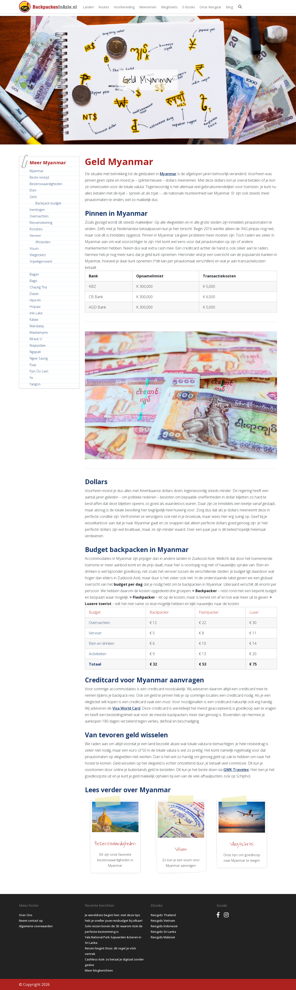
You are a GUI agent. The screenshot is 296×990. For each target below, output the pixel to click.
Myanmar (36, 171)
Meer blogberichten (99, 970)
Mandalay (37, 326)
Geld (33, 197)
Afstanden (42, 242)
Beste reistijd (39, 177)
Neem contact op (31, 920)
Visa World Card (126, 708)
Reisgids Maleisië (163, 937)
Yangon (35, 384)
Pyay (33, 365)
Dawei (34, 293)
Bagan (34, 274)
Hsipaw (35, 306)
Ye (31, 377)
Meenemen (147, 7)
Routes (104, 7)
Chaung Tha (38, 287)
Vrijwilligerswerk (41, 261)
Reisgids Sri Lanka (163, 932)
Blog (229, 7)
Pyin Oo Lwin (39, 371)
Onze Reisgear (210, 7)
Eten (33, 190)
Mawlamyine (39, 332)
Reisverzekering (41, 222)
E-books (188, 7)
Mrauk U (36, 339)
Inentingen (37, 209)
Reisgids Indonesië (164, 926)
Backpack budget (48, 203)
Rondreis (36, 229)
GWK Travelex (236, 769)
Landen (88, 7)
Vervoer (35, 235)
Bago (33, 281)
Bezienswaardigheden (46, 184)
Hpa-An (35, 300)
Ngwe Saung (39, 358)
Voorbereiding (124, 7)
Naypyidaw (38, 345)
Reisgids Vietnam (163, 920)
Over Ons (25, 915)
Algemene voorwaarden (36, 926)
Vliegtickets (169, 7)
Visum (34, 248)
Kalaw (34, 319)
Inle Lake (36, 313)
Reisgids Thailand (163, 915)
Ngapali (35, 352)
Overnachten (39, 216)
